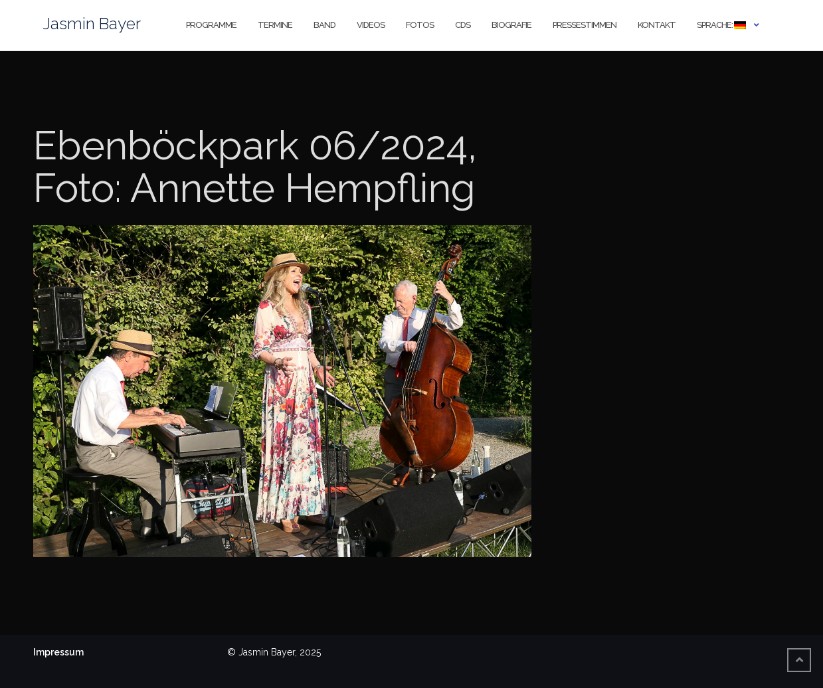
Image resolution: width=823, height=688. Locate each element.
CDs (462, 25)
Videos (371, 25)
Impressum (58, 652)
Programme (211, 25)
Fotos (420, 25)
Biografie (511, 25)
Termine (275, 25)
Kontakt (657, 25)
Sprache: (721, 25)
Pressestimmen (584, 25)
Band (324, 25)
